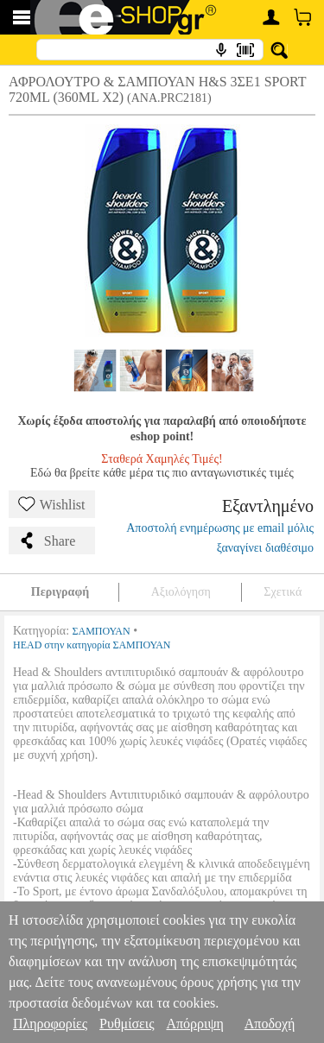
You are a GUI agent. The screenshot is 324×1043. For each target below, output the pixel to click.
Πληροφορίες (50, 1023)
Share (46, 540)
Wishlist (52, 504)
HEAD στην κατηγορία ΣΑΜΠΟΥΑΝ (92, 645)
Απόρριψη (194, 1023)
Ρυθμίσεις (126, 1023)
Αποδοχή (270, 1023)
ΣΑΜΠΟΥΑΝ (101, 631)
